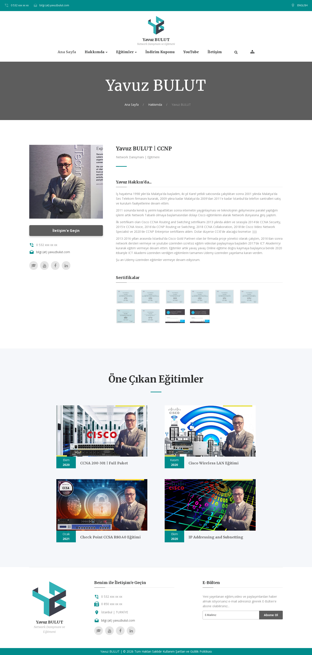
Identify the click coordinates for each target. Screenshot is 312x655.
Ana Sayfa (67, 52)
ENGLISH (302, 5)
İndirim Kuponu (160, 52)
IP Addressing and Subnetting (215, 537)
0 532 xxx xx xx (20, 5)
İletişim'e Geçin (66, 230)
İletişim (215, 52)
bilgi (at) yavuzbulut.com (54, 5)
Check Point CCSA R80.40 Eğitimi (110, 537)
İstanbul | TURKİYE (114, 612)
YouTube (191, 52)
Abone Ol (271, 615)
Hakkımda (94, 52)
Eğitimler (125, 52)
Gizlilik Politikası (201, 651)
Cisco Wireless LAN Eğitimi (213, 463)
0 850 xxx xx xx (111, 604)
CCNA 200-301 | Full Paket (104, 463)
